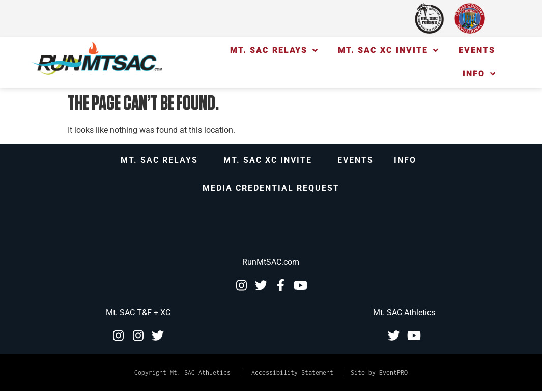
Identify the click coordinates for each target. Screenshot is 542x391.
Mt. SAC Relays (274, 50)
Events (477, 50)
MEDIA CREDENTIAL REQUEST (271, 188)
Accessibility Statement (292, 372)
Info (479, 74)
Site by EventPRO (379, 372)
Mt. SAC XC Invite (388, 50)
